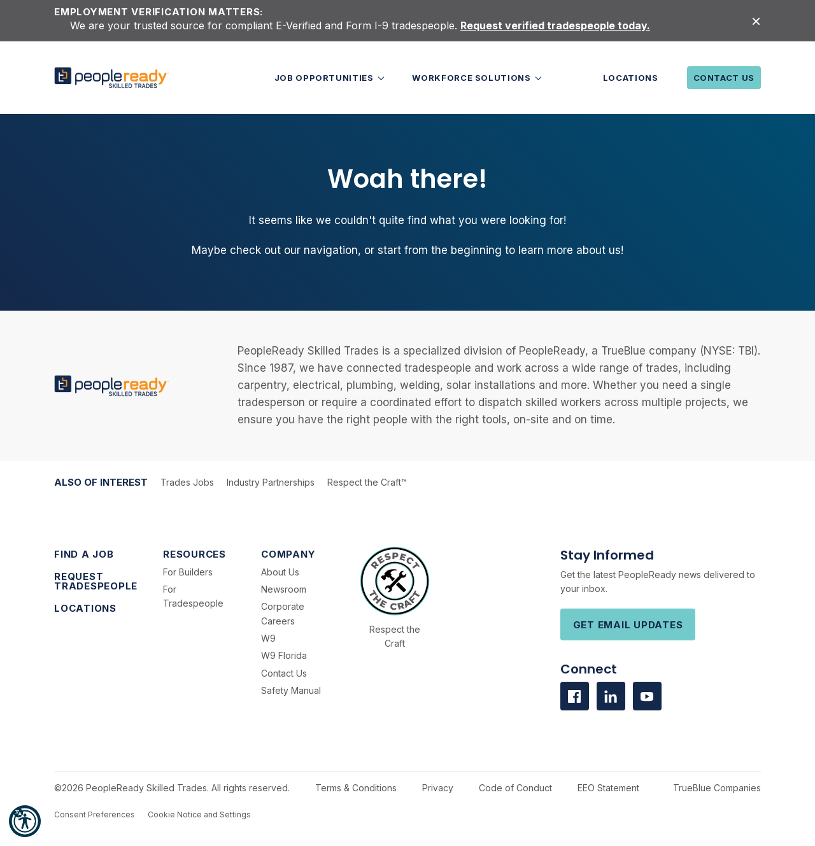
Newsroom (283, 589)
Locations (630, 78)
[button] (25, 821)
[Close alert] (756, 20)
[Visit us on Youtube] (647, 696)
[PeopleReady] (111, 78)
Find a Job (84, 554)
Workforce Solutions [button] (472, 78)
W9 (268, 638)
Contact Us (724, 78)
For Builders (188, 572)
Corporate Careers (282, 613)
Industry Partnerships (271, 482)
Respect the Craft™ (367, 482)
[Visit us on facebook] (574, 696)
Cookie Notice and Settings (199, 814)
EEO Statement (608, 787)
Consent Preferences (94, 814)
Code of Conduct (515, 787)
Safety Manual (291, 690)
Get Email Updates (628, 625)
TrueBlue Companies (717, 787)
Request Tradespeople (96, 581)
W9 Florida (284, 655)
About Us (280, 572)
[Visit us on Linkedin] (611, 696)
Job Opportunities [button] (325, 78)
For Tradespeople (193, 596)
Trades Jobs (187, 482)
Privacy (437, 787)
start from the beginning (440, 250)
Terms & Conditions (356, 787)
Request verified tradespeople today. (555, 25)
